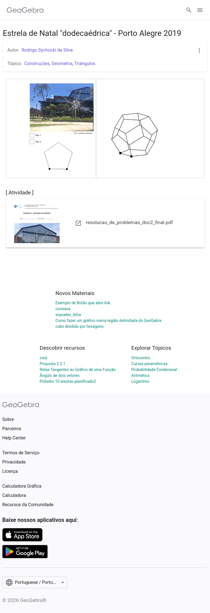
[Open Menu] (200, 10)
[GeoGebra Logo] (25, 10)
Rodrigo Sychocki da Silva (47, 50)
